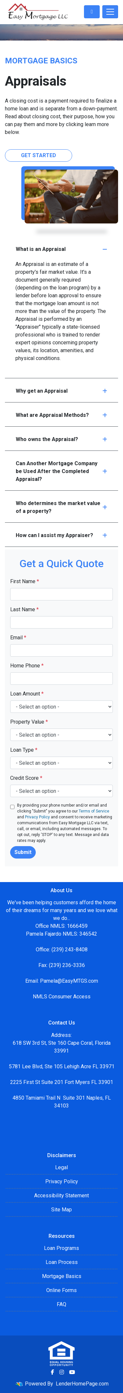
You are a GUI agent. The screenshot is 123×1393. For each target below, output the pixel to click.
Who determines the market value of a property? (61, 507)
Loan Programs (61, 1248)
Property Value (29, 722)
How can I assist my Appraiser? (61, 535)
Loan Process (62, 1262)
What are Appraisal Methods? (61, 415)
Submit (22, 852)
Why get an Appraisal (61, 391)
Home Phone (27, 666)
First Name (24, 581)
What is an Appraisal (61, 249)
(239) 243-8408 (69, 949)
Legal (61, 1167)
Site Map (61, 1209)
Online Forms (61, 1290)
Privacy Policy (37, 817)
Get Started (38, 155)
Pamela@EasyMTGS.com (69, 981)
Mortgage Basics (61, 1276)
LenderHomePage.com (82, 1384)
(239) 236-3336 (67, 965)
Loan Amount (27, 694)
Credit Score (26, 778)
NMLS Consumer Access (62, 996)
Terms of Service (94, 811)
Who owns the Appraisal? (61, 439)
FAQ (61, 1304)
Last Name (24, 609)
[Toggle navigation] (110, 11)
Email (18, 637)
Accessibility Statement (61, 1195)
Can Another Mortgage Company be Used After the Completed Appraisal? (61, 471)
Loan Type (23, 750)
